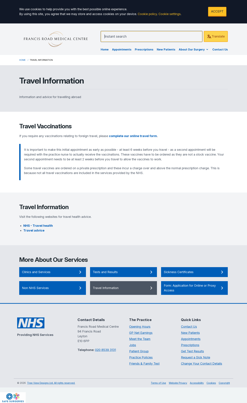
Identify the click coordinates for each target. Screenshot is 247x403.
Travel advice (33, 230)
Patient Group (139, 351)
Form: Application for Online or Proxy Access (194, 288)
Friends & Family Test (144, 363)
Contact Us (220, 49)
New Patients (166, 49)
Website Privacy (178, 382)
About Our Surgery (194, 49)
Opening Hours (139, 326)
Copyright (224, 382)
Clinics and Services (52, 272)
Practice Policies (141, 357)
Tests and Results (123, 272)
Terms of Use (158, 382)
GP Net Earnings (140, 333)
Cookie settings (169, 14)
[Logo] (55, 39)
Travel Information (123, 288)
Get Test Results (192, 351)
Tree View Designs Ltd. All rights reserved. (51, 382)
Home (105, 49)
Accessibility (197, 382)
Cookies (211, 382)
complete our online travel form (133, 136)
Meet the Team (139, 339)
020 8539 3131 (105, 350)
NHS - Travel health (38, 225)
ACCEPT (217, 11)
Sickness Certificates (194, 272)
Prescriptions (144, 49)
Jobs (132, 345)
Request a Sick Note (195, 357)
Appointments (121, 49)
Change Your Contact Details (201, 363)
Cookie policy (147, 14)
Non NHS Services (52, 288)
